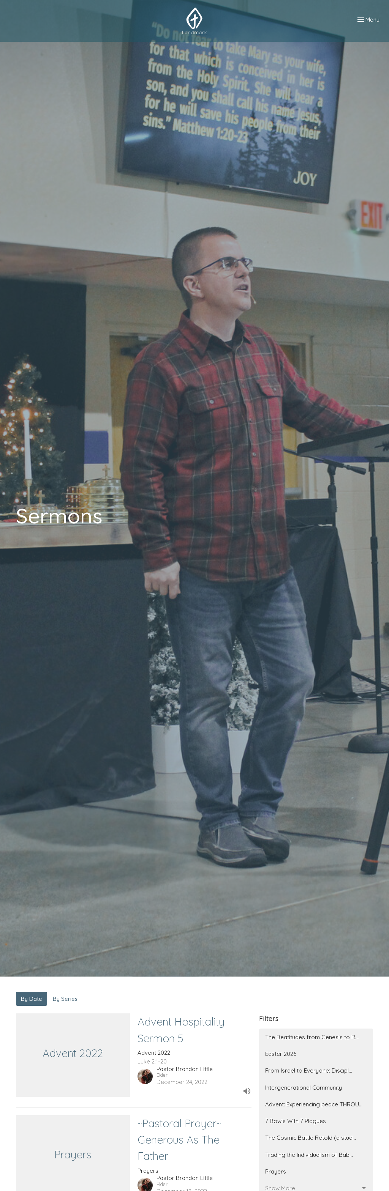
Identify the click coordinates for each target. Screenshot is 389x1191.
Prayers (275, 1171)
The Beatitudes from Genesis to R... (312, 1037)
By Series (65, 998)
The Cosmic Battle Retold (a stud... (310, 1137)
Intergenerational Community (303, 1087)
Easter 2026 (280, 1053)
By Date (31, 998)
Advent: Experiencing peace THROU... (313, 1104)
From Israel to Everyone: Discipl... (308, 1070)
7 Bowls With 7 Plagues (295, 1121)
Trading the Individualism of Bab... (309, 1154)
